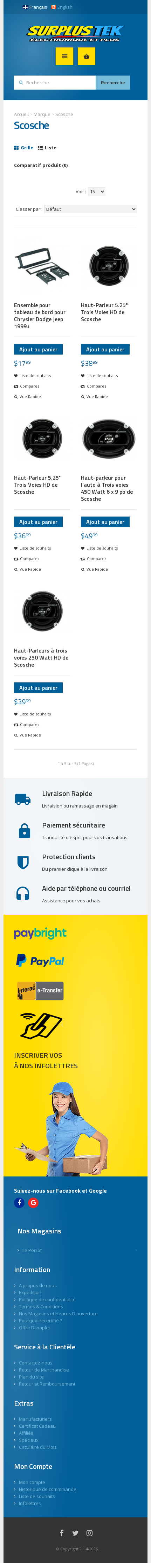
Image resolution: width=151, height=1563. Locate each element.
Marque (42, 114)
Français (35, 7)
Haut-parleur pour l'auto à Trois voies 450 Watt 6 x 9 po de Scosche (107, 488)
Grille (23, 147)
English (62, 7)
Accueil (21, 114)
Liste (47, 147)
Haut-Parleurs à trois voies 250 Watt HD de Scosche (41, 657)
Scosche (64, 114)
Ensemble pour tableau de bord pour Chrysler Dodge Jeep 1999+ (40, 315)
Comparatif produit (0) (41, 165)
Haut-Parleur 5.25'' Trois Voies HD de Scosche (105, 312)
